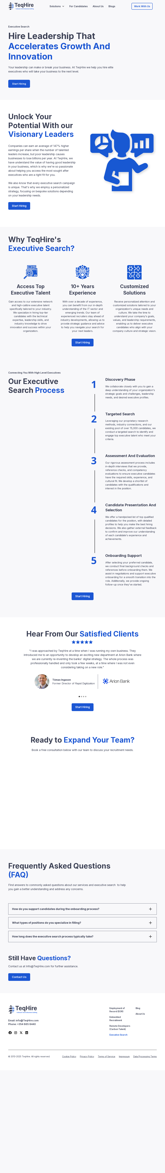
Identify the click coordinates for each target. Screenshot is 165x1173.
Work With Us (142, 6)
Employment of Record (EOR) (117, 1010)
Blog (138, 1008)
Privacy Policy (87, 1056)
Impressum (124, 1056)
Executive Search (118, 1034)
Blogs (112, 6)
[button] (57, 6)
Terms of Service (106, 1056)
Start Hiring (19, 83)
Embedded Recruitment (115, 1019)
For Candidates (78, 6)
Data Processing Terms (145, 1056)
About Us (98, 6)
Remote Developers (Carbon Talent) (119, 1027)
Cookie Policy (69, 1056)
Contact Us (19, 977)
